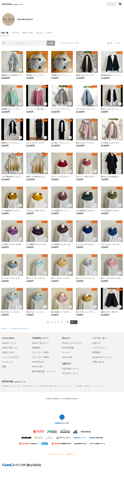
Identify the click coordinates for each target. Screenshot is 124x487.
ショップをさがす (10, 356)
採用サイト (71, 454)
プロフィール (27, 33)
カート (120, 4)
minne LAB (37, 366)
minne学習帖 (68, 347)
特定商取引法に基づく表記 (11, 385)
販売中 (118, 43)
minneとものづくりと (72, 342)
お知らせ (96, 342)
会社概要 (79, 385)
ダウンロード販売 (40, 356)
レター (49, 33)
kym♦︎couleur (32, 19)
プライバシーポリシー (66, 385)
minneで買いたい (10, 347)
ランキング (7, 361)
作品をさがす (8, 352)
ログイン (111, 4)
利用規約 (96, 352)
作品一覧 (4, 33)
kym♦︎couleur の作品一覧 (20, 328)
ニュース (66, 352)
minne (14, 380)
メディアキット (96, 385)
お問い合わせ (98, 361)
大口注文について (70, 373)
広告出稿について (70, 368)
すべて (110, 43)
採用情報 (87, 385)
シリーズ (15, 33)
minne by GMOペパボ (12, 4)
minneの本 (67, 356)
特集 (4, 366)
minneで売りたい (40, 342)
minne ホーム (5, 328)
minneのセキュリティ (102, 356)
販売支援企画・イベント (43, 371)
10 (67, 322)
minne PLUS (38, 361)
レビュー (39, 33)
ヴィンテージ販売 (40, 352)
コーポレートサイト (56, 454)
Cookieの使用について (30, 385)
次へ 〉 (74, 322)
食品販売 (36, 347)
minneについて (9, 342)
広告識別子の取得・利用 (48, 385)
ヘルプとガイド (99, 347)
